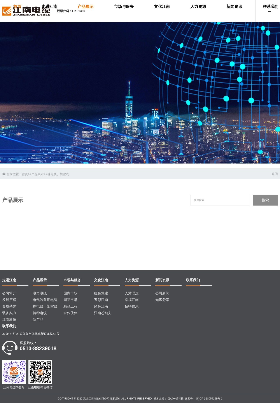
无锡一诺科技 (175, 398)
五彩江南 (101, 300)
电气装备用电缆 (45, 300)
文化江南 (176, 11)
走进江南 (117, 11)
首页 (102, 11)
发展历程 (9, 300)
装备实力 (9, 313)
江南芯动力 (103, 313)
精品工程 (70, 306)
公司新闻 (162, 293)
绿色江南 (101, 306)
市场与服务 (156, 11)
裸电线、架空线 (45, 306)
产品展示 (135, 11)
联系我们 (106, 23)
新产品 (38, 319)
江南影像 (9, 319)
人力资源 (195, 11)
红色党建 (101, 293)
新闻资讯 (213, 11)
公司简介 (9, 293)
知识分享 (162, 300)
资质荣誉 (9, 306)
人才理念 (132, 293)
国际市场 (70, 300)
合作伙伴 (70, 313)
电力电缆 (40, 293)
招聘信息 (132, 306)
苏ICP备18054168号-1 (208, 398)
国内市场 (70, 293)
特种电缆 (40, 313)
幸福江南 (132, 300)
